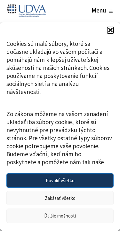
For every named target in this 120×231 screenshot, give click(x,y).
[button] (110, 30)
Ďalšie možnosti (60, 216)
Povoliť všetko (60, 180)
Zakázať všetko (60, 198)
